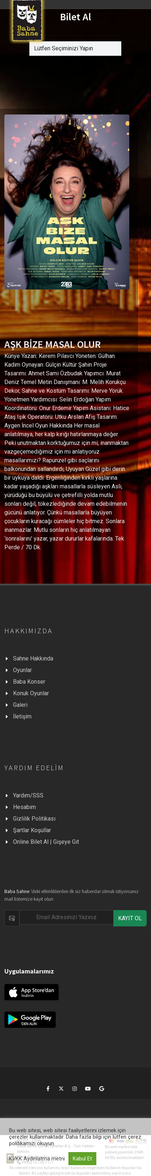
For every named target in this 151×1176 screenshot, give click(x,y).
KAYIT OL (130, 918)
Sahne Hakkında (33, 658)
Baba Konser (29, 681)
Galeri (20, 704)
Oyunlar (22, 670)
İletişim (22, 716)
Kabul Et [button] (82, 1158)
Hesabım (24, 807)
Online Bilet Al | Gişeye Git (46, 841)
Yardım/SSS (28, 795)
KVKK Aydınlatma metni (37, 1158)
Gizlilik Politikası (34, 818)
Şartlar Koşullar (32, 830)
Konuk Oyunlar (31, 693)
